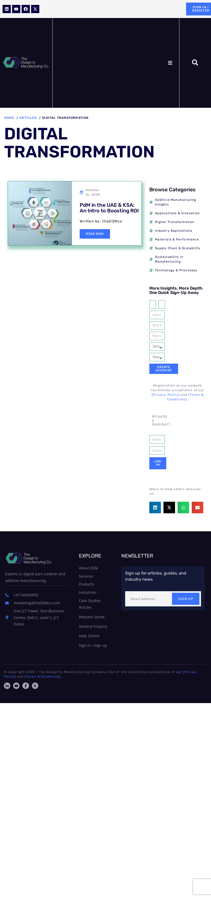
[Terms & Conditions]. (43, 676)
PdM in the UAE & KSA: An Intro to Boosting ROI (109, 208)
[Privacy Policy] (166, 395)
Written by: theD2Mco (101, 221)
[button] (170, 62)
